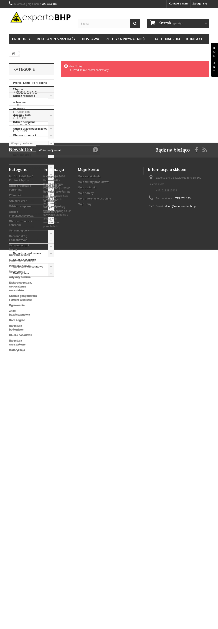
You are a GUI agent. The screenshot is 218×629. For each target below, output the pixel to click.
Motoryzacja (21, 273)
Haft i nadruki (167, 39)
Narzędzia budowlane (27, 253)
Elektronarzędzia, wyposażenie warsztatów (29, 210)
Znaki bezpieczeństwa (27, 240)
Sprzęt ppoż (21, 194)
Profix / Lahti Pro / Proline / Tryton (30, 86)
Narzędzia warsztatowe (28, 266)
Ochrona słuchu (23, 174)
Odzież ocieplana (24, 122)
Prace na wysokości (26, 181)
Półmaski (19, 108)
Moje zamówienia (89, 428)
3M (18, 300)
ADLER (21, 313)
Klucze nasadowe (24, 260)
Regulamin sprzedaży (56, 39)
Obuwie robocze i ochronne (24, 138)
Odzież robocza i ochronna (24, 99)
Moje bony (84, 456)
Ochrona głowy (23, 148)
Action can (23, 307)
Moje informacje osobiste (94, 450)
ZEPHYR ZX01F (21, 367)
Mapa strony (51, 464)
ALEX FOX (23, 320)
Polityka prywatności (126, 39)
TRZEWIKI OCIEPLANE (26, 374)
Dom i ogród (21, 246)
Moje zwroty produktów (93, 434)
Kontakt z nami (178, 3)
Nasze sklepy (52, 438)
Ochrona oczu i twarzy (27, 167)
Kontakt (194, 39)
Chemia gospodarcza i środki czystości (27, 223)
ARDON (21, 326)
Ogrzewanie (21, 233)
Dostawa (90, 39)
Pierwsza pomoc (24, 187)
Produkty (21, 39)
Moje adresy (86, 445)
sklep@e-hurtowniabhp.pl (180, 458)
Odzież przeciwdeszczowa (30, 128)
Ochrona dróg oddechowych (22, 158)
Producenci (26, 289)
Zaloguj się (199, 3)
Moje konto (88, 421)
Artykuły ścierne (23, 200)
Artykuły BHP (22, 115)
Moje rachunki (87, 439)
